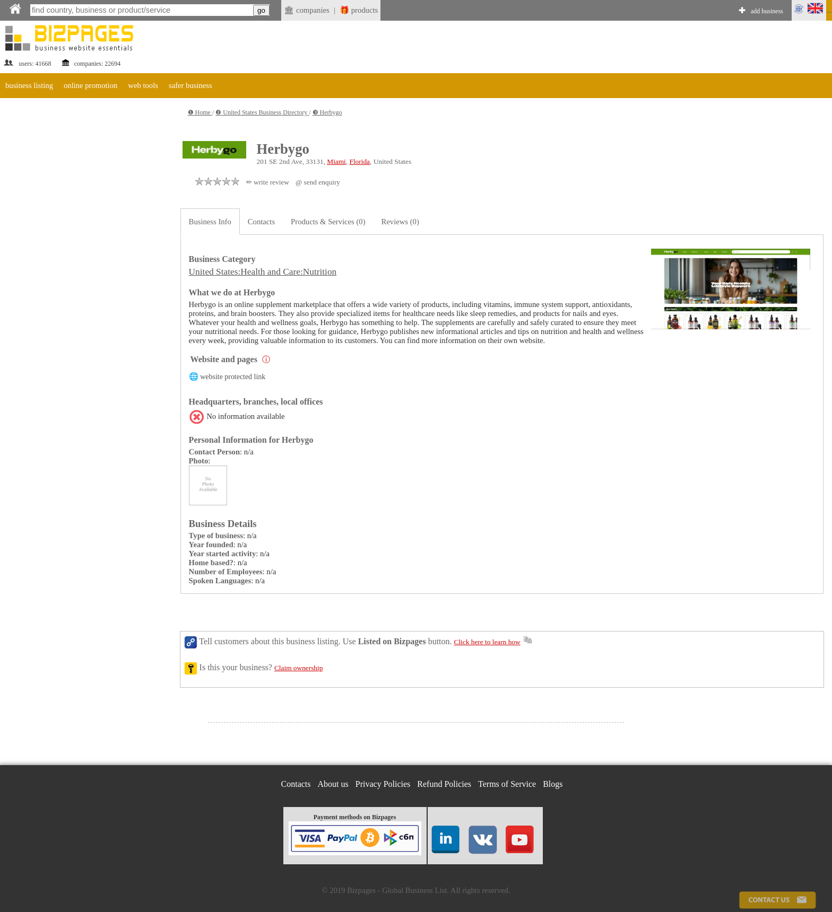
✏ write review (267, 182)
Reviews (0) (400, 221)
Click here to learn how (487, 642)
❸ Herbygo (327, 112)
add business (767, 11)
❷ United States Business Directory (262, 112)
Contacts (261, 221)
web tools (143, 85)
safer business (190, 85)
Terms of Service (507, 783)
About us (333, 783)
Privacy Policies (383, 783)
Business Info (210, 221)
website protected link (232, 377)
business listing (29, 85)
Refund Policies (444, 783)
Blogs (552, 783)
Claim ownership (298, 668)
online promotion (90, 85)
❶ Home (200, 112)
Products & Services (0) (328, 221)
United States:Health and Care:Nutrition (263, 272)
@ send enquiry (318, 182)
